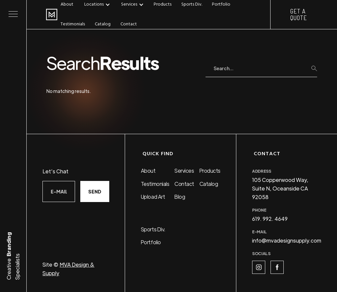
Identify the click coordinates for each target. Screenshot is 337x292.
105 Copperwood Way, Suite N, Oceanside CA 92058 (280, 188)
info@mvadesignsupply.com (286, 240)
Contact (128, 24)
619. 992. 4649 (270, 218)
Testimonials (73, 24)
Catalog (103, 24)
